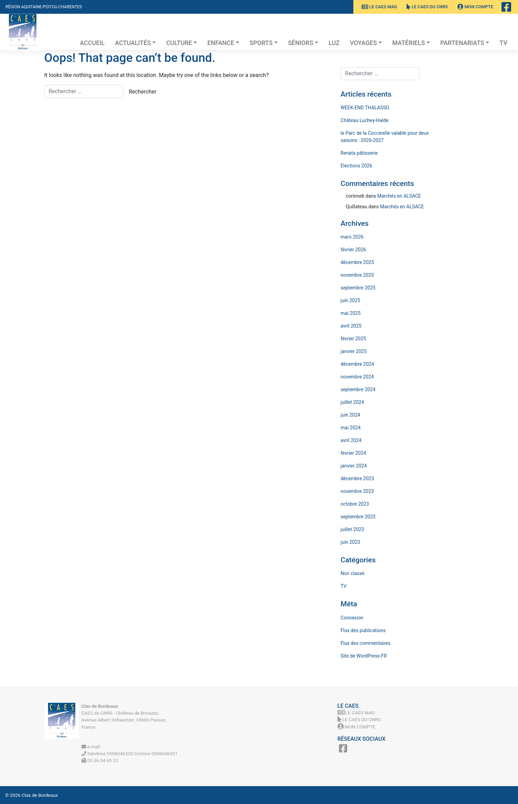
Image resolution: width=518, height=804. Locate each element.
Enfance (220, 42)
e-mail (90, 746)
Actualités (133, 42)
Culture (179, 42)
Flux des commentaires (365, 643)
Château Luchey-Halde (364, 120)
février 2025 (353, 338)
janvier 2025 (354, 351)
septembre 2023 (358, 516)
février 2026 (353, 249)
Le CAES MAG (379, 6)
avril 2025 (351, 326)
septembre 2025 (358, 287)
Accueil (92, 42)
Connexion (352, 617)
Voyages (363, 42)
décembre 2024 (357, 364)
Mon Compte (475, 6)
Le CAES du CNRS (427, 6)
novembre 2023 (357, 491)
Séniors (300, 42)
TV (503, 42)
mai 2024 (351, 427)
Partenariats (462, 42)
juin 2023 (350, 542)
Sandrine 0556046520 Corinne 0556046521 (129, 753)
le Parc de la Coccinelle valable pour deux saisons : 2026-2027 (385, 136)
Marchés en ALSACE (399, 196)
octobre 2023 (355, 504)
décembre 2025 (357, 262)
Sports (261, 42)
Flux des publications (363, 630)
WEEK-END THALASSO (365, 107)
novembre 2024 (357, 376)
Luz (334, 42)
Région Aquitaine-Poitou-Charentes (43, 6)
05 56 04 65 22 (99, 760)
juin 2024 (350, 415)
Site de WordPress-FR (364, 656)
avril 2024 (351, 440)
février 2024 (353, 453)
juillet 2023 (352, 529)
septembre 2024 (358, 389)
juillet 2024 (352, 402)
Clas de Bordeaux (40, 795)
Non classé (352, 573)
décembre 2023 (357, 478)
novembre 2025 (357, 275)
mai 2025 (351, 313)
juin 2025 (350, 300)
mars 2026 (352, 237)
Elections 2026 (356, 165)
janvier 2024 (354, 466)
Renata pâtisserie (359, 153)
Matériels (408, 42)
